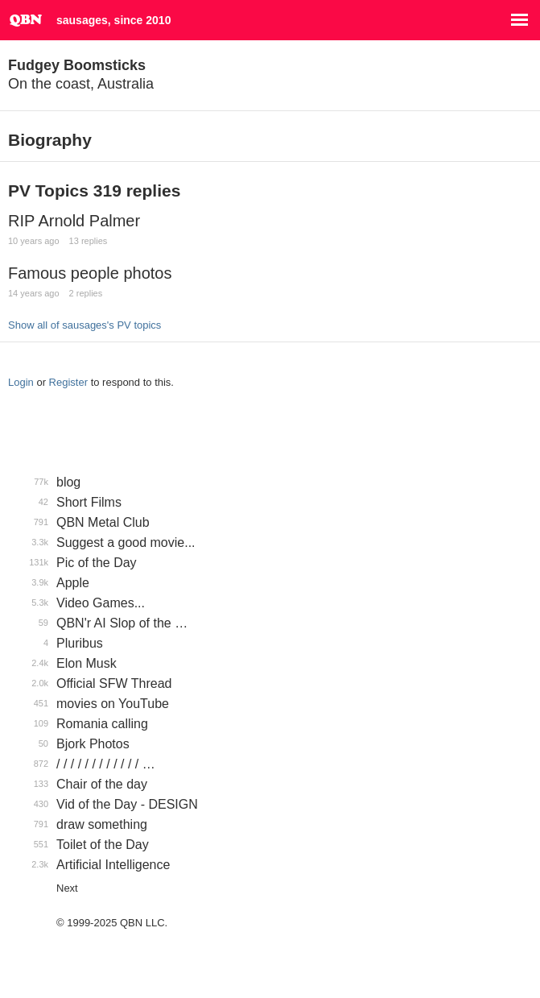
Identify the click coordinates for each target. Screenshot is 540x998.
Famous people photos (89, 273)
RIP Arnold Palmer (74, 221)
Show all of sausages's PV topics (84, 325)
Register (68, 382)
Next (67, 888)
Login (21, 382)
